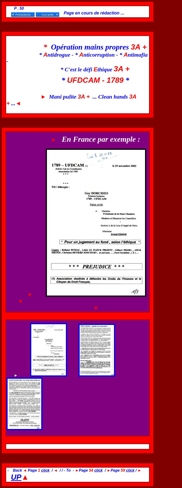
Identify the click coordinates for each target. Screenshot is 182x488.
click (45, 470)
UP (16, 477)
